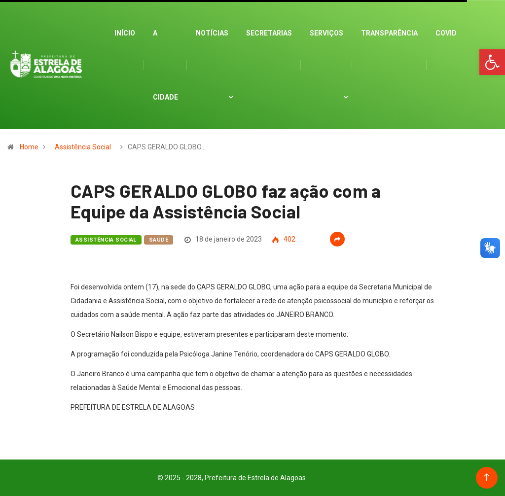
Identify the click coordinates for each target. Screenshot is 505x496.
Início (124, 33)
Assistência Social (83, 147)
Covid (446, 33)
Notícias (212, 33)
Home (29, 147)
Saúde (158, 240)
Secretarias (269, 33)
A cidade (165, 65)
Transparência (389, 33)
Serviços (326, 33)
